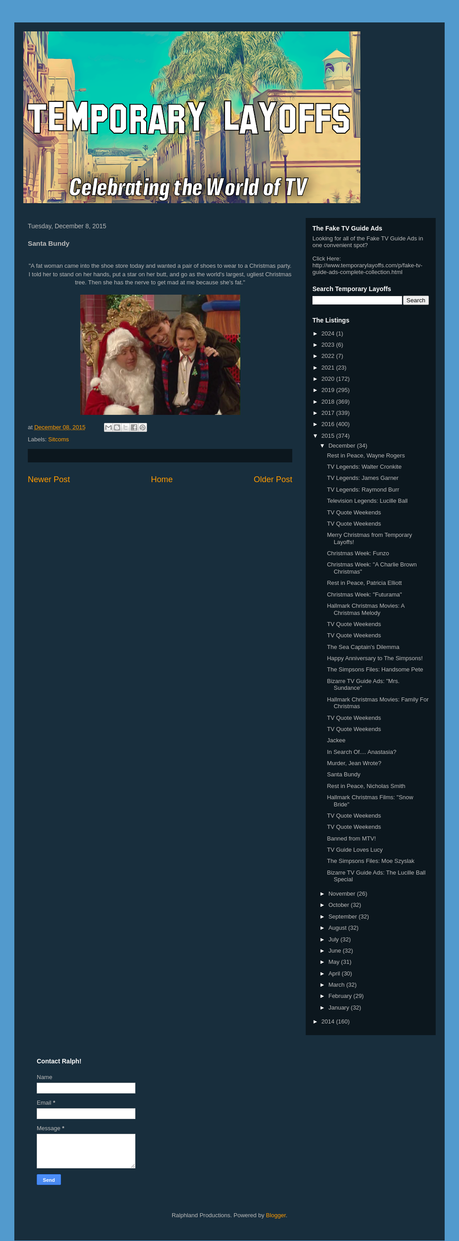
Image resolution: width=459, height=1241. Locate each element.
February (341, 996)
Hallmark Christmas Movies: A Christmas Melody (365, 609)
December (343, 445)
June (336, 950)
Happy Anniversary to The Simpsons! (375, 658)
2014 (328, 1021)
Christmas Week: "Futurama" (364, 594)
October (340, 904)
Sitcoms (58, 439)
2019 (328, 390)
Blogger (276, 1215)
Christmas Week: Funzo (358, 553)
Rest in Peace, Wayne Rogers (366, 455)
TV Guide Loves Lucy (354, 849)
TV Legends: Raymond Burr (363, 489)
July (335, 939)
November (343, 893)
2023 (328, 344)
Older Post (273, 479)
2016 (328, 424)
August (338, 927)
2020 (328, 378)
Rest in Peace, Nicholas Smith (366, 786)
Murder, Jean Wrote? (354, 763)
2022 (328, 356)
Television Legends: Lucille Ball (367, 500)
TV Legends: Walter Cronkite (364, 466)
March (337, 984)
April (335, 973)
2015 (328, 435)
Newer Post (49, 479)
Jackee (336, 740)
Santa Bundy (343, 774)
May (335, 961)
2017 (328, 412)
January (340, 1007)
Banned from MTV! (351, 838)
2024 (328, 333)
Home (162, 479)
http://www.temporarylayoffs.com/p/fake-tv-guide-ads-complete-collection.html (367, 268)
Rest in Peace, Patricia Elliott (364, 582)
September (344, 916)
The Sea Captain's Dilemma (363, 647)
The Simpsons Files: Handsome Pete (375, 669)
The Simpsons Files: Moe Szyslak (370, 861)
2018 (328, 401)
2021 (328, 367)
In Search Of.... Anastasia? (361, 752)
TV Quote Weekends (354, 512)
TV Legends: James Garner (362, 478)
